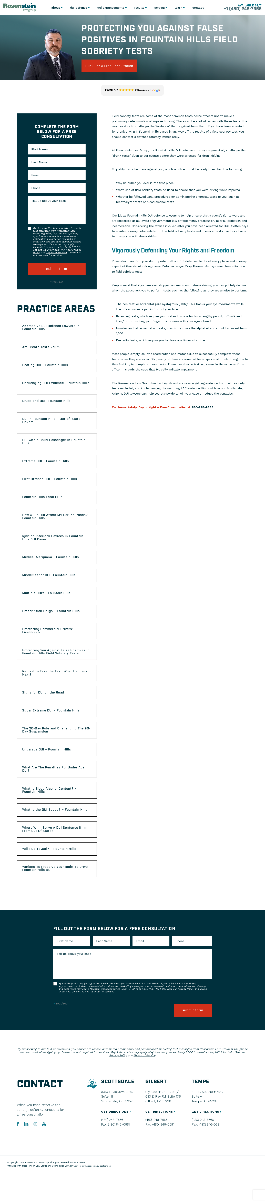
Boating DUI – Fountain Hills (47, 368)
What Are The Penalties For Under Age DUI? (56, 792)
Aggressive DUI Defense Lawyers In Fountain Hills (53, 329)
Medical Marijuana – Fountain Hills (53, 571)
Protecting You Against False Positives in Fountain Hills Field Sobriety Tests (56, 670)
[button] (132, 91)
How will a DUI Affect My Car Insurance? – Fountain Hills (47, 529)
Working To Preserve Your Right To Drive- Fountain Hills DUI (53, 899)
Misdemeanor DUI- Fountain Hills (51, 590)
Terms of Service (56, 253)
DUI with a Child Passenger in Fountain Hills (56, 451)
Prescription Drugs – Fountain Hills (53, 627)
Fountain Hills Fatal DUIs (44, 509)
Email (35, 176)
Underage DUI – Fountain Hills (49, 771)
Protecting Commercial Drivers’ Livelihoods (50, 648)
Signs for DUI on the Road (45, 712)
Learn (178, 7)
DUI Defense (78, 7)
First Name (39, 150)
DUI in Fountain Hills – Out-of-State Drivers (53, 429)
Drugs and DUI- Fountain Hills (48, 409)
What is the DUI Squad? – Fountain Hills (53, 836)
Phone (35, 188)
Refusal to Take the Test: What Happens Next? (49, 692)
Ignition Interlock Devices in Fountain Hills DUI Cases (55, 551)
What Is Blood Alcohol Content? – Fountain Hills (51, 814)
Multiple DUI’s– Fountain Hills (48, 609)
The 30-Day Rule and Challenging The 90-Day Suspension (55, 751)
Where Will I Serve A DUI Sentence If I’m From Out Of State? (54, 858)
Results (138, 7)
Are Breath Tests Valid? (43, 349)
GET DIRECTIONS (116, 1141)
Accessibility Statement (99, 1195)
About (55, 7)
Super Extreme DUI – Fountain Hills (53, 731)
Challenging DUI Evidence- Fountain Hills (54, 388)
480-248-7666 (202, 408)
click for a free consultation (112, 66)
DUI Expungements (110, 7)
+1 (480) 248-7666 (241, 9)
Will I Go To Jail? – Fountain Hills (51, 878)
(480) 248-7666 (112, 1149)
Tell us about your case (48, 201)
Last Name (39, 163)
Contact (198, 7)
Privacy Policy (186, 1019)
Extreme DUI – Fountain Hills (47, 471)
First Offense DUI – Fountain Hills (51, 490)
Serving (159, 7)
